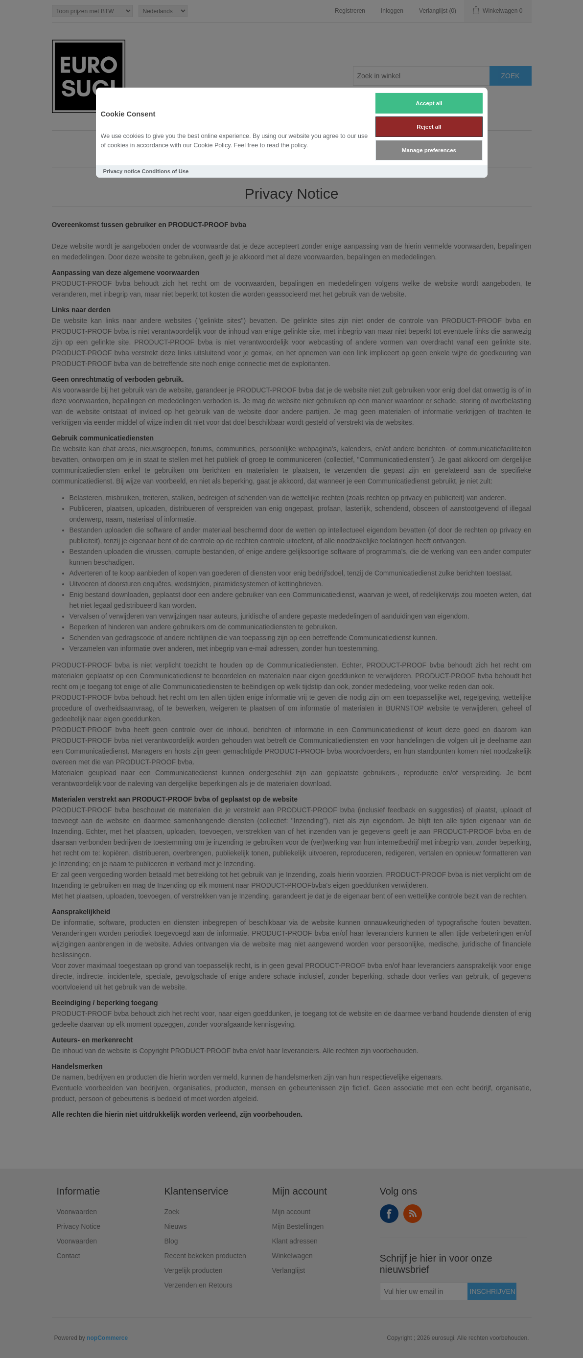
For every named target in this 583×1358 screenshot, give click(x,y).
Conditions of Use (164, 171)
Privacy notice (121, 171)
